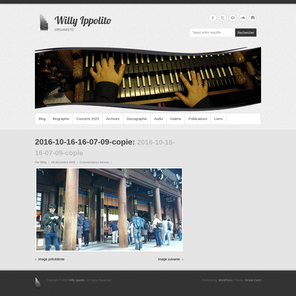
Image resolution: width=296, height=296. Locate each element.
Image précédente (51, 259)
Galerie (175, 119)
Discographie (137, 119)
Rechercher (245, 33)
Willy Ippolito (83, 20)
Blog (42, 119)
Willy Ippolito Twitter (223, 18)
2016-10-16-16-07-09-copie (83, 141)
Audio (158, 119)
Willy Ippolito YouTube (233, 18)
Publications (197, 119)
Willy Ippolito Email (252, 18)
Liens (218, 119)
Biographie (61, 119)
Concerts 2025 (88, 119)
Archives (113, 119)
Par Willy (41, 162)
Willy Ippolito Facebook (213, 18)
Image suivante (169, 259)
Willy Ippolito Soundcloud (243, 18)
